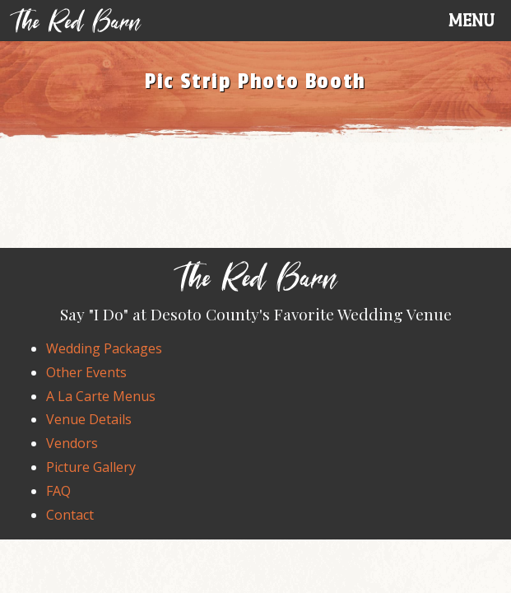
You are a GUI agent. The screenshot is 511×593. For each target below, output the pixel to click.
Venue (89, 419)
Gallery (91, 467)
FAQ (58, 491)
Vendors (72, 443)
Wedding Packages (104, 348)
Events (86, 372)
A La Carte (101, 396)
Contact (70, 515)
